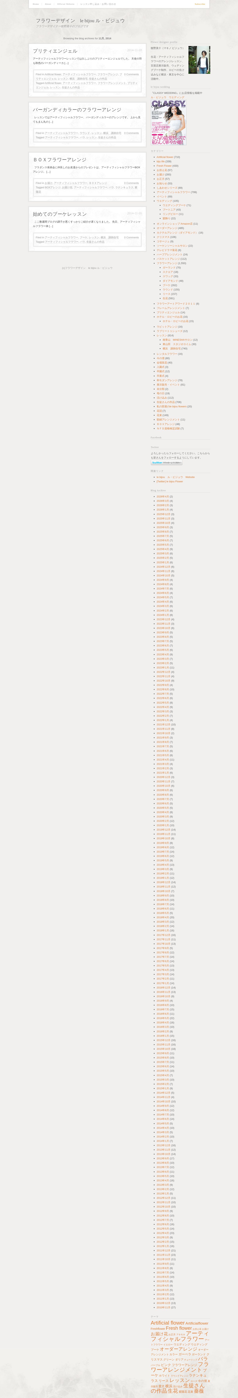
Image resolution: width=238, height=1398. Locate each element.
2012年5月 (163, 1228)
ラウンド (85, 133)
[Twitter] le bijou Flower (170, 481)
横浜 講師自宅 (79, 78)
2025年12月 (163, 514)
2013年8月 (163, 1162)
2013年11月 (163, 1149)
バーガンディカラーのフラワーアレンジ (77, 109)
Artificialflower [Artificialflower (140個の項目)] (196, 1323)
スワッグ (168, 276)
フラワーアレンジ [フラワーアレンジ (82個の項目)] (184, 1365)
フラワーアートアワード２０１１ (176, 303)
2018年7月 (163, 904)
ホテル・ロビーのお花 (170, 316)
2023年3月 (163, 658)
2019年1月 (163, 877)
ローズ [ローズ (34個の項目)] (194, 1381)
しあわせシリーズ (167, 187)
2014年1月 (163, 1140)
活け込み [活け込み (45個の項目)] (178, 1386)
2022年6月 (163, 698)
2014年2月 (163, 1136)
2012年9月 (163, 1211)
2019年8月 (163, 847)
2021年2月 (163, 768)
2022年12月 (163, 671)
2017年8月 (163, 952)
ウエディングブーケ (174, 205)
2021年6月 (163, 750)
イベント (162, 196)
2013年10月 (163, 1154)
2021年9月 (163, 737)
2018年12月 (163, 882)
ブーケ (83, 237)
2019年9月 (163, 842)
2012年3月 (163, 1237)
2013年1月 (163, 1193)
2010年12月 (163, 1303)
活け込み (162, 397)
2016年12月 (163, 987)
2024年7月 (163, 588)
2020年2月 (163, 820)
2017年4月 (163, 969)
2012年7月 (163, 1219)
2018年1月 (163, 930)
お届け (49, 183)
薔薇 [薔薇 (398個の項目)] (199, 1391)
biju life (161, 161)
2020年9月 (163, 790)
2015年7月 (163, 1062)
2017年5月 (163, 965)
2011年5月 (163, 1281)
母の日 (160, 393)
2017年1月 (163, 983)
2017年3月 (163, 974)
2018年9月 (163, 895)
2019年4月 (163, 864)
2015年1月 (163, 1088)
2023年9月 (163, 632)
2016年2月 (163, 1031)
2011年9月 (163, 1263)
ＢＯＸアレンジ (98, 183)
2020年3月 (163, 816)
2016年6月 (163, 1013)
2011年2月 (163, 1294)
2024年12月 (163, 566)
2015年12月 (163, 1040)
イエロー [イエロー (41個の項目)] (168, 1344)
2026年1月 (163, 509)
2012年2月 (163, 1241)
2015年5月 (163, 1070)
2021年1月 (163, 772)
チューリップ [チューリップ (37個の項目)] (190, 1360)
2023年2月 (163, 663)
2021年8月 (163, 741)
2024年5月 (163, 597)
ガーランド (169, 267)
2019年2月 (163, 873)
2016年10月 (163, 996)
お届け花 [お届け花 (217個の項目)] (159, 1334)
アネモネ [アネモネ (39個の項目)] (180, 1334)
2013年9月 (163, 1158)
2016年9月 (163, 1000)
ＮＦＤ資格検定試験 (168, 428)
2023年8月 (163, 636)
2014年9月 (163, 1105)
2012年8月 (163, 1215)
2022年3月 (163, 711)
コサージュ (163, 241)
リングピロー (170, 213)
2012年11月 (163, 1202)
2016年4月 (163, 1022)
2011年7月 (163, 1272)
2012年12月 (163, 1197)
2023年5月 (163, 649)
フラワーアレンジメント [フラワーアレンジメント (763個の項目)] (180, 1367)
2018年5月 (163, 912)
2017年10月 (163, 943)
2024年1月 (163, 614)
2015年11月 (163, 1044)
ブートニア (169, 209)
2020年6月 (163, 803)
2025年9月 (163, 527)
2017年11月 (163, 939)
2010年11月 (163, 1307)
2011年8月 (163, 1268)
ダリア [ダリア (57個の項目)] (179, 1359)
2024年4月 (163, 601)
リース (166, 293)
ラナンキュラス (124, 187)
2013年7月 (163, 1167)
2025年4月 (163, 549)
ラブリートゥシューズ (170, 331)
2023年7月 (163, 641)
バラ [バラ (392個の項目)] (203, 1358)
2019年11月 (163, 834)
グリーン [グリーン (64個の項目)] (168, 1359)
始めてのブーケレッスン (60, 214)
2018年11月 (163, 886)
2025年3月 (163, 553)
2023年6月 (163, 645)
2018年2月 (163, 926)
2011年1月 (163, 1298)
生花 (165, 298)
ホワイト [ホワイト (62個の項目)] (164, 1375)
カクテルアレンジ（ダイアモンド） (177, 232)
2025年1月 (163, 562)
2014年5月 (163, 1123)
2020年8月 (163, 794)
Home (36, 4)
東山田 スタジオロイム (177, 344)
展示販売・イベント (168, 384)
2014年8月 (163, 1110)
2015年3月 (163, 1079)
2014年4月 (163, 1127)
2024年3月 (163, 606)
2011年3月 (163, 1289)
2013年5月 (163, 1176)
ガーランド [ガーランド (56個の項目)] (199, 1354)
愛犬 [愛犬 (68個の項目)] (161, 1386)
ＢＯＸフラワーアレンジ (60, 159)
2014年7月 (163, 1114)
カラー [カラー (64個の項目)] (173, 1354)
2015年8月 (163, 1057)
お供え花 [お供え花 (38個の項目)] (197, 1329)
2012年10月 (163, 1206)
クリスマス (163, 237)
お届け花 (67, 187)
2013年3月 (163, 1184)
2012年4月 (163, 1233)
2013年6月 (163, 1171)
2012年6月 (163, 1224)
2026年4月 (163, 496)
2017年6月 (163, 961)
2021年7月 (163, 746)
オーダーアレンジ (167, 228)
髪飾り (166, 218)
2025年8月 (163, 531)
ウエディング (164, 200)
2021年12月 (163, 724)
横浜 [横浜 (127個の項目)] (168, 1386)
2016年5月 (163, 1018)
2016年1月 (163, 1035)
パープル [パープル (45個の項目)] (155, 1365)
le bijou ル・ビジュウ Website (176, 477)
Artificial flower (53, 74)
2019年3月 (163, 869)
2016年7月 (163, 1009)
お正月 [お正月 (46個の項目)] (172, 1334)
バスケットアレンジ (168, 258)
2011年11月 (163, 1254)
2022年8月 (163, 689)
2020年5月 (163, 807)
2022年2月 (163, 715)
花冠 (159, 410)
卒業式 (160, 375)
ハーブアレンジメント (170, 254)
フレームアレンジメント (171, 308)
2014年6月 (163, 1118)
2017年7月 (163, 956)
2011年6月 (163, 1276)
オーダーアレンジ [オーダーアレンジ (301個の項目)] (178, 1349)
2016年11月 (163, 991)
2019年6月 (163, 856)
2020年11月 (163, 781)
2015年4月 (163, 1075)
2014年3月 (163, 1132)
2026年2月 (163, 505)
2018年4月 (163, 917)
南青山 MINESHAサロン (177, 339)
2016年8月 (163, 1005)
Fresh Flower (164, 165)
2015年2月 (163, 1084)
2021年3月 (163, 763)
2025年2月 (163, 557)
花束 (159, 415)
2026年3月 (163, 500)
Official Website (66, 4)
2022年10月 (163, 680)
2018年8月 (163, 899)
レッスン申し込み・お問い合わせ (98, 4)
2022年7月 (163, 693)
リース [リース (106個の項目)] (164, 1381)
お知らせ (162, 183)
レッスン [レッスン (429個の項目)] (179, 1380)
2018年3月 (163, 921)
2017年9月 (163, 948)
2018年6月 (163, 908)
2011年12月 (163, 1250)
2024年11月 (163, 571)
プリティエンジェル (55, 51)
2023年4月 (163, 654)
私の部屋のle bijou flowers (172, 406)
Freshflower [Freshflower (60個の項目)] (158, 1328)
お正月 (160, 178)
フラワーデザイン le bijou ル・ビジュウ (80, 20)
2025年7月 (163, 536)
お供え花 (162, 170)
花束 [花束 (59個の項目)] (190, 1391)
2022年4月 (163, 707)
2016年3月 (163, 1026)
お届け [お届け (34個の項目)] (205, 1329)
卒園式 (160, 371)
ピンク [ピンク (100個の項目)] (166, 1365)
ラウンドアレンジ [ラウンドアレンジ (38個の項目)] (179, 1376)
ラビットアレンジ (167, 326)
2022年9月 (163, 685)
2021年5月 (163, 755)
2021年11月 (163, 728)
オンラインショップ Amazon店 (175, 223)
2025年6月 (163, 540)
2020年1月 (163, 825)
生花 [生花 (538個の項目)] (173, 1391)
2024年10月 (163, 575)
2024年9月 (163, 579)
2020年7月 (163, 799)
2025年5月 (163, 544)
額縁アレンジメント (168, 419)
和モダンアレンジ (167, 380)
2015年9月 (163, 1053)
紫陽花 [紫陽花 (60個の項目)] (183, 1391)
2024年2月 (163, 610)
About (48, 4)
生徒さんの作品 (98, 78)
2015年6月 (163, 1066)
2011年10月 (163, 1259)
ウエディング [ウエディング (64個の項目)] (182, 1344)
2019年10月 (163, 838)
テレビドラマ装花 (167, 250)
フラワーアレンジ (107, 74)
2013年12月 (163, 1145)
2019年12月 (163, 829)
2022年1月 (163, 720)
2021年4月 (163, 759)
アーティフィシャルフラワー (79, 74)
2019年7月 (163, 851)
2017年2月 (163, 978)
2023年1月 (163, 667)
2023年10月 (163, 628)
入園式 (160, 366)
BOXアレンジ (53, 187)
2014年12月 (163, 1092)
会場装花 (162, 362)
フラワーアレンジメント (112, 83)
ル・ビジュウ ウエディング (167, 97)
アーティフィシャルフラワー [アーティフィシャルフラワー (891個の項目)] (180, 1336)
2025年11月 (163, 518)
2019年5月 (163, 860)
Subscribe (200, 4)
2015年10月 (163, 1048)
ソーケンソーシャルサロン (172, 245)
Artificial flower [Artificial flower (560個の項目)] (168, 1323)
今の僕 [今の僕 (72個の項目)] (202, 1381)
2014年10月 (163, 1101)
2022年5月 (163, 702)
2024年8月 (163, 584)
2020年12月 (163, 777)
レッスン (63, 78)
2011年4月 (163, 1285)
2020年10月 (163, 785)
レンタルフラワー (167, 353)
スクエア (168, 271)
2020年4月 (163, 812)
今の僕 (160, 358)
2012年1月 (163, 1246)
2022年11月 (163, 676)
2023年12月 (163, 619)
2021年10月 (163, 733)
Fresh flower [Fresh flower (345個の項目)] (179, 1328)
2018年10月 (163, 891)
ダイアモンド (170, 280)
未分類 (160, 388)
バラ (82, 137)
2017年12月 (163, 935)
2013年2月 (163, 1189)
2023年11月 (163, 623)
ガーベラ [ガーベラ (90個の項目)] (185, 1354)
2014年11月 (163, 1097)
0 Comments (131, 74)
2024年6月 (163, 592)
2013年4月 (163, 1180)
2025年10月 (163, 522)
